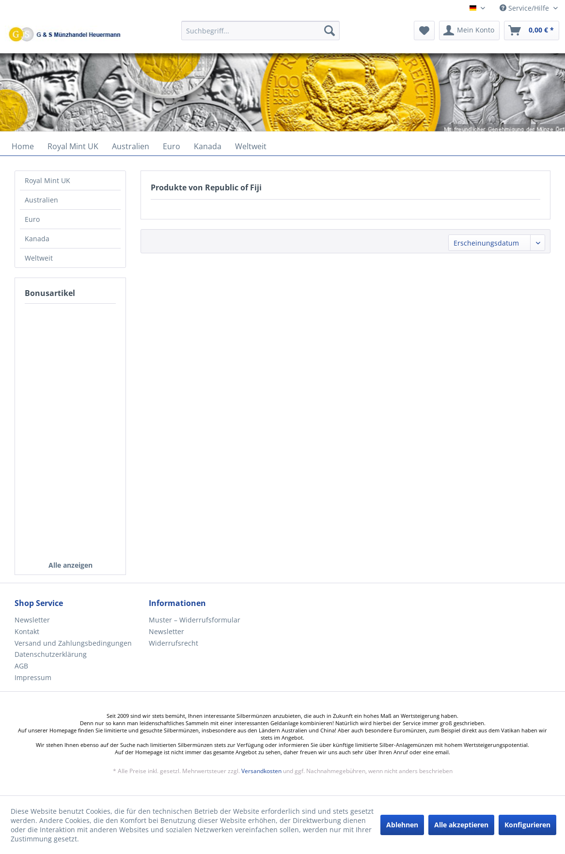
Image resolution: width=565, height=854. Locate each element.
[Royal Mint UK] (73, 146)
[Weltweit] (250, 146)
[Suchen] (329, 30)
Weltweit (39, 258)
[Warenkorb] (531, 30)
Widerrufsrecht (173, 643)
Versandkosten (261, 771)
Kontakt (27, 631)
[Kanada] (207, 146)
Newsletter (32, 619)
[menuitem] (260, 35)
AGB (21, 665)
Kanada (37, 238)
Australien (41, 199)
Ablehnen (402, 824)
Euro (32, 219)
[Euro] (171, 146)
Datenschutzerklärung (51, 654)
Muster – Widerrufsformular (194, 619)
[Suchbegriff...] (260, 30)
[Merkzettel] (424, 30)
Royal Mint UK (47, 180)
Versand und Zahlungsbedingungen (73, 643)
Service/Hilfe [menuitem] (525, 8)
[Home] (23, 146)
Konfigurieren (527, 824)
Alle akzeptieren (461, 824)
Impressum (33, 677)
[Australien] (130, 146)
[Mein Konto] (469, 30)
